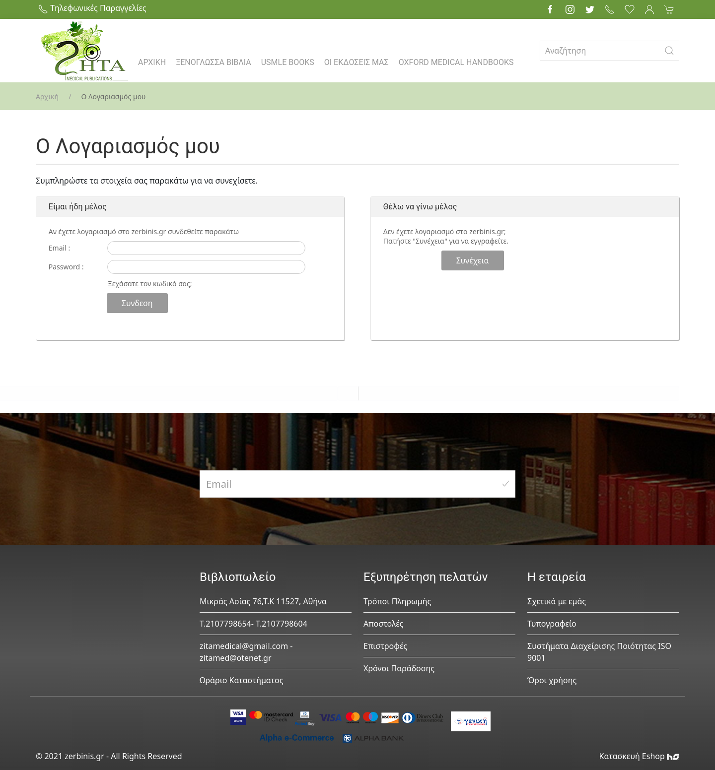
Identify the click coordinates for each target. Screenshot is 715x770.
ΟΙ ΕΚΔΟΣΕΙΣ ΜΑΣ (356, 62)
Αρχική (47, 96)
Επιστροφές (385, 646)
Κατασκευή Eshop (639, 756)
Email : (59, 248)
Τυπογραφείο (551, 623)
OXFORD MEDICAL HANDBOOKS (456, 62)
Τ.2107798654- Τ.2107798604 (253, 623)
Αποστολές (383, 623)
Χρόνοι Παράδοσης (398, 668)
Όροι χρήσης (551, 680)
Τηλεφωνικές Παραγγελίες (92, 7)
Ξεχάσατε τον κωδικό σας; (150, 283)
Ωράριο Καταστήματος (242, 680)
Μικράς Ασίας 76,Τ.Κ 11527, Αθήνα (263, 601)
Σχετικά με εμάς (556, 601)
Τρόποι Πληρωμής (397, 601)
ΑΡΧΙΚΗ (152, 62)
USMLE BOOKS (287, 62)
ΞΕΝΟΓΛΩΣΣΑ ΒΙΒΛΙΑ (213, 62)
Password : (66, 266)
